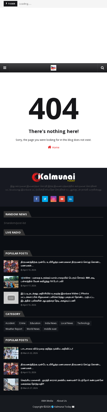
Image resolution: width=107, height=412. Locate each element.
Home (53, 147)
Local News (67, 323)
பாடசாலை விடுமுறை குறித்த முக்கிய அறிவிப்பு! (47, 348)
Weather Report (14, 328)
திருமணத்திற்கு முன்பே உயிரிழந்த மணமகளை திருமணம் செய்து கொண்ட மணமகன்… (61, 263)
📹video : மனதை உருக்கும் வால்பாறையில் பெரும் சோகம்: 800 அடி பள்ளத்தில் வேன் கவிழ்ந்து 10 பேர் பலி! (58, 279)
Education (35, 323)
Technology (83, 323)
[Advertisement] (53, 35)
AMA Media (47, 400)
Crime (22, 323)
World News (33, 328)
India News (50, 323)
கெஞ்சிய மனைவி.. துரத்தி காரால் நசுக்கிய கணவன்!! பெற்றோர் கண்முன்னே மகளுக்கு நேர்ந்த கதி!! (62, 382)
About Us (62, 400)
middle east (50, 328)
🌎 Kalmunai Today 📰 (63, 406)
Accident (10, 323)
